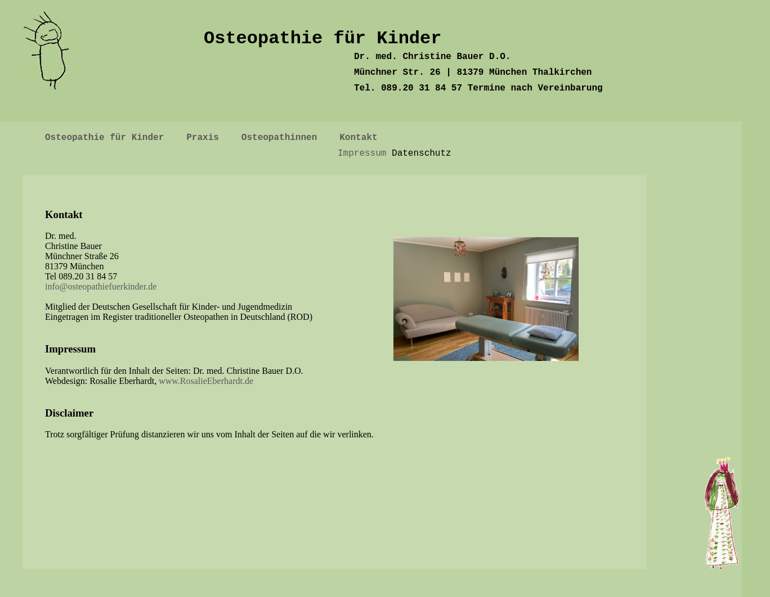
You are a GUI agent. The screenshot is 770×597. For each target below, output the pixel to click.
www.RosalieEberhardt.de (206, 381)
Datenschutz (421, 153)
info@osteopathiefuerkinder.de (100, 286)
